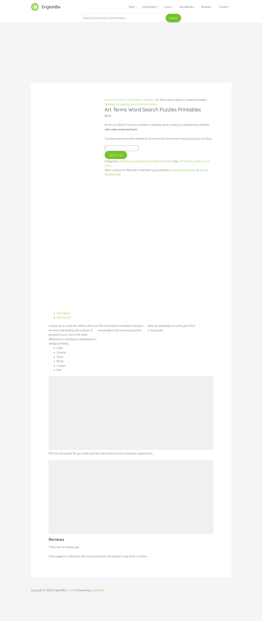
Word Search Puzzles (140, 100)
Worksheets (149, 7)
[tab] (135, 341)
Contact (224, 7)
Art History (185, 161)
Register (206, 7)
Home (108, 100)
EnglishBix (51, 6)
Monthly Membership (182, 170)
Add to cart (116, 155)
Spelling (109, 104)
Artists (197, 161)
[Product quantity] (122, 148)
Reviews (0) (64, 346)
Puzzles (119, 100)
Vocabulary (122, 104)
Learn (168, 7)
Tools (131, 7)
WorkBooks (186, 7)
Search (173, 18)
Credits (72, 618)
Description (64, 341)
